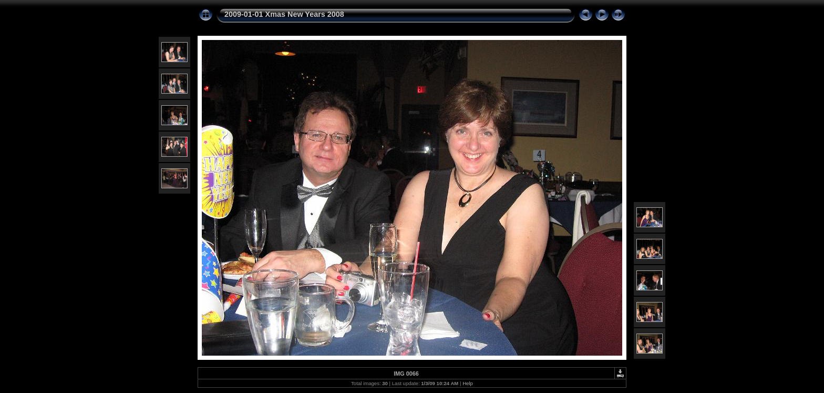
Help (467, 383)
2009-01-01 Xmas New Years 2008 (284, 14)
